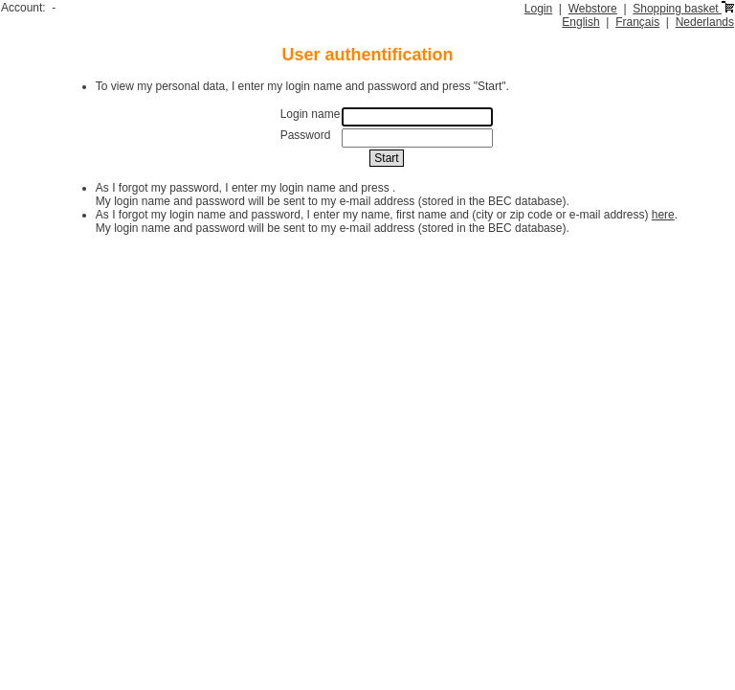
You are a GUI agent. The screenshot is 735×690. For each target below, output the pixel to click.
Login (538, 8)
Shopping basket (683, 8)
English (580, 22)
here (663, 214)
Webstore (592, 8)
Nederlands (705, 22)
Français (637, 22)
